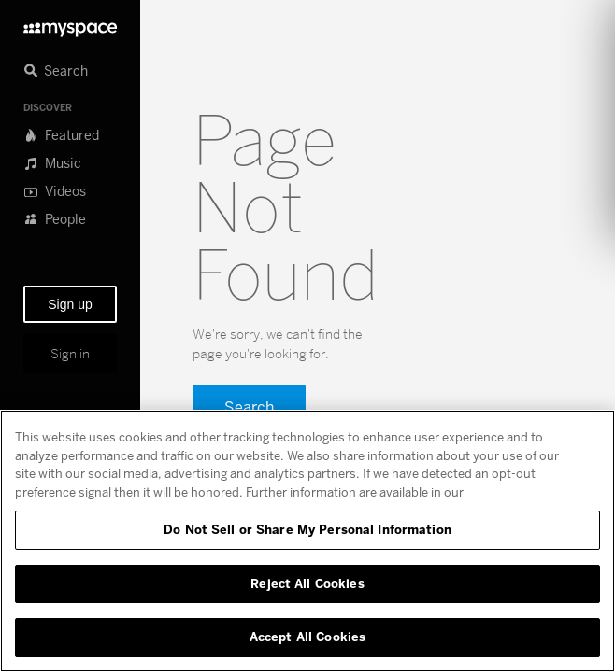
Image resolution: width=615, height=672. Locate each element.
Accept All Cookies (307, 636)
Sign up (70, 304)
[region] (307, 541)
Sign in (70, 353)
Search (249, 406)
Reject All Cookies (307, 583)
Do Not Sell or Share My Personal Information (307, 529)
